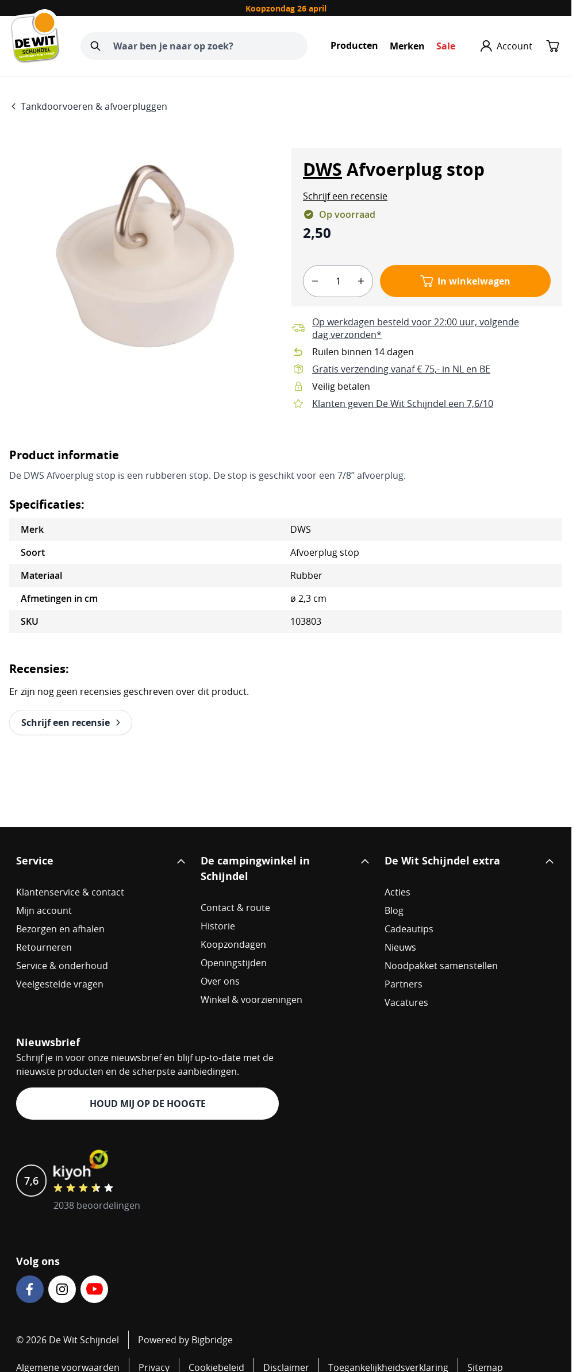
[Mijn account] (506, 46)
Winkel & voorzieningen (251, 999)
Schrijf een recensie (345, 196)
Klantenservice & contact (70, 892)
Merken (407, 46)
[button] (345, 196)
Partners (403, 984)
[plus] (360, 281)
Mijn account (44, 910)
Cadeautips (409, 929)
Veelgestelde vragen (59, 984)
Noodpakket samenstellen (441, 965)
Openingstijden (234, 962)
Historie (218, 926)
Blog (394, 910)
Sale (445, 46)
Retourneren (44, 947)
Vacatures (406, 1002)
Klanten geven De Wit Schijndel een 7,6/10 (402, 403)
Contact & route (235, 907)
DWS (322, 169)
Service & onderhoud (62, 965)
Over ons (220, 981)
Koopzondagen (233, 944)
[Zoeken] (95, 46)
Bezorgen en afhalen (60, 929)
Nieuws (400, 947)
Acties (397, 892)
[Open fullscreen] (144, 254)
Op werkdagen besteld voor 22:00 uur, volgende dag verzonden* (415, 328)
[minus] (315, 281)
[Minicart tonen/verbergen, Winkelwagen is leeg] (553, 46)
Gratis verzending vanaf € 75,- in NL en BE (401, 369)
